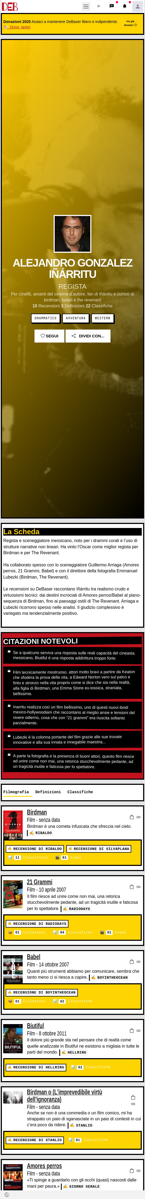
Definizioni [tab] (48, 792)
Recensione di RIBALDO (37, 849)
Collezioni (30, 932)
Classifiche (31, 858)
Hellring (77, 1052)
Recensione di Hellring (38, 1067)
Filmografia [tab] (16, 792)
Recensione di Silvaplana (101, 849)
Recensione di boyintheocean (44, 992)
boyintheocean (112, 977)
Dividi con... (88, 336)
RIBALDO (44, 832)
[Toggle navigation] (86, 6)
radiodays (79, 908)
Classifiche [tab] (80, 792)
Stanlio (84, 1124)
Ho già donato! (130, 23)
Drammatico (46, 318)
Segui (49, 336)
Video (71, 858)
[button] (99, 6)
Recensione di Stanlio (37, 1139)
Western (102, 318)
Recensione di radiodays (39, 923)
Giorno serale (84, 1185)
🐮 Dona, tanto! (16, 27)
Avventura (76, 318)
